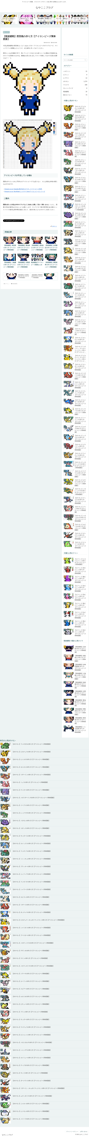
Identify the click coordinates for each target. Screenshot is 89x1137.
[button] (85, 60)
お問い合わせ (83, 1131)
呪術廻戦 (6, 32)
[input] (75, 60)
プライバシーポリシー (72, 1131)
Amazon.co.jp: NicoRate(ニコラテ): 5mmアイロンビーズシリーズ (24, 191)
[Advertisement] (75, 40)
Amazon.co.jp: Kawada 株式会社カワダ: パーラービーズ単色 (23, 189)
